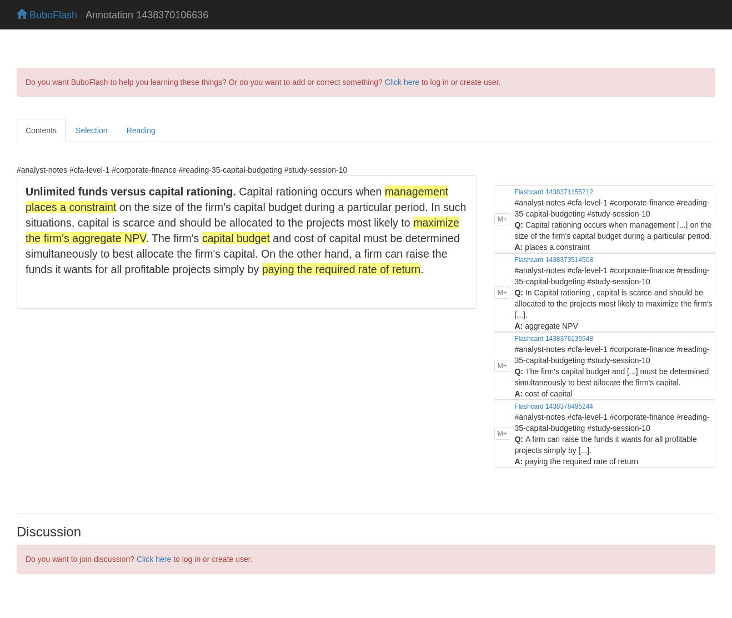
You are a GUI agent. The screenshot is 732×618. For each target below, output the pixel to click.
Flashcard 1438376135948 (553, 339)
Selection (92, 130)
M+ (502, 219)
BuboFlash (47, 15)
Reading (141, 130)
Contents (41, 130)
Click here (402, 82)
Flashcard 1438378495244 (553, 406)
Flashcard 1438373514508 (553, 260)
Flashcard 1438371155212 (553, 192)
